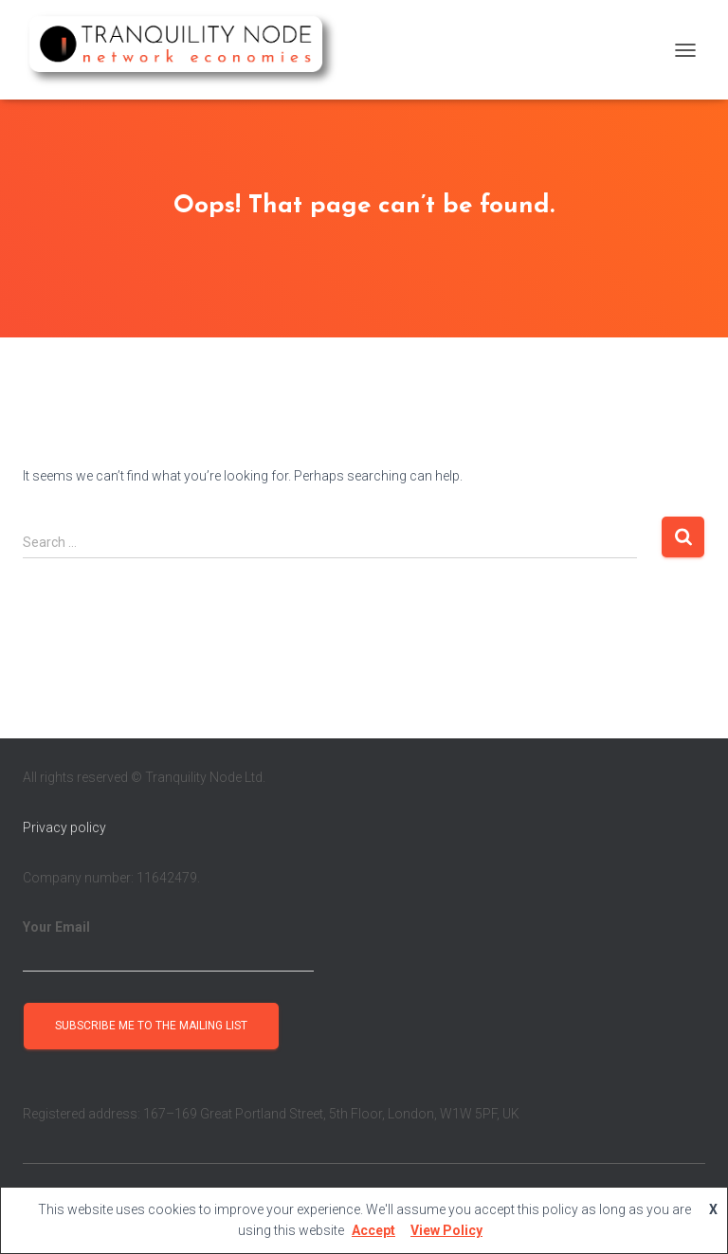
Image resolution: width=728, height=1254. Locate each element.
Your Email (168, 945)
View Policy (446, 1230)
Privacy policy (64, 827)
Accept (373, 1230)
